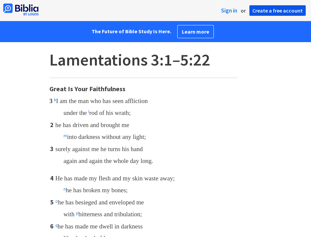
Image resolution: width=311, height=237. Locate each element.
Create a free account (277, 10)
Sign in (229, 10)
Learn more (195, 31)
